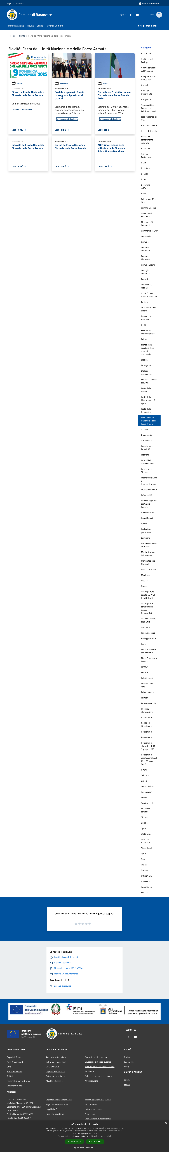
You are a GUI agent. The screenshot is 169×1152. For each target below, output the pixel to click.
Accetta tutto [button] (74, 1142)
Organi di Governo (15, 1057)
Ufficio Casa (146, 875)
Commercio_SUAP (149, 230)
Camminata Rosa (148, 207)
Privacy (144, 697)
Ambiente (89, 1071)
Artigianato (146, 99)
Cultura (144, 302)
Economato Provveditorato (147, 332)
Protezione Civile (148, 703)
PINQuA (144, 666)
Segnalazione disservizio (57, 1104)
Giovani (144, 429)
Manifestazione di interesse (149, 545)
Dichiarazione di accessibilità (98, 1118)
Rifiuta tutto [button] (95, 1141)
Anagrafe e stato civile (56, 1057)
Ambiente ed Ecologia (146, 60)
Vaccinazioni (146, 886)
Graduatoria (146, 435)
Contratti (145, 279)
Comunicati (62, 83)
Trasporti (145, 859)
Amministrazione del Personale (148, 69)
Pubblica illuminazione (147, 710)
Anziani (144, 85)
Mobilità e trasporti (54, 1080)
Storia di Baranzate (145, 841)
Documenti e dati (14, 1085)
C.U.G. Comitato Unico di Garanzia (149, 295)
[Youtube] (135, 14)
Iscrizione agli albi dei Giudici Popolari (149, 504)
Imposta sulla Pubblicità (147, 447)
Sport (143, 828)
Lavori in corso (147, 512)
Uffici (9, 1066)
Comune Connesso (145, 249)
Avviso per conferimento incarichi (147, 139)
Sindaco (144, 817)
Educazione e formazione (96, 1057)
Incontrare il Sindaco (146, 470)
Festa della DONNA (146, 390)
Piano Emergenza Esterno (149, 660)
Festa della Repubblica (146, 410)
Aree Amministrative (16, 1061)
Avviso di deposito (149, 131)
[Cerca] (159, 14)
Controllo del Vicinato (146, 286)
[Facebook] (129, 14)
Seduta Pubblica (148, 786)
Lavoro (144, 523)
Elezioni (144, 359)
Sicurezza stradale (145, 810)
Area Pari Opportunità (146, 92)
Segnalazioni (146, 791)
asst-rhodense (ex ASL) (149, 118)
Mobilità (144, 580)
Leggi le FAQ (51, 1109)
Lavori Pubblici (147, 518)
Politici (10, 1076)
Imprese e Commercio (55, 1071)
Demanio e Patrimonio (146, 318)
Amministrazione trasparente (98, 1099)
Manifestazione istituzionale (148, 553)
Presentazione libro (147, 685)
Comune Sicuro (148, 264)
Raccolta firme (147, 717)
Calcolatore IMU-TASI (148, 200)
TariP (143, 853)
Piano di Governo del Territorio (148, 651)
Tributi (144, 864)
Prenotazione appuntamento (59, 1099)
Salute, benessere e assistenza (98, 1076)
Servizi (144, 797)
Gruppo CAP (146, 440)
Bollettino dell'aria (145, 186)
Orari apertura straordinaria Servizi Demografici (147, 608)
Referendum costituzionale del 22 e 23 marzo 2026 (149, 759)
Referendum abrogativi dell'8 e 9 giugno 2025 (149, 746)
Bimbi (143, 179)
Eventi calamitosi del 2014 (149, 381)
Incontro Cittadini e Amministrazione (149, 481)
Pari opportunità (148, 638)
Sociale (144, 822)
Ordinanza (145, 627)
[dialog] (84, 1136)
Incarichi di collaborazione (147, 462)
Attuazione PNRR (149, 125)
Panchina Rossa (148, 632)
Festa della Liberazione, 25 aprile (148, 400)
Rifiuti (144, 769)
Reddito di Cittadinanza (146, 724)
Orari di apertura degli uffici (148, 620)
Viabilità (144, 892)
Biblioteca (145, 168)
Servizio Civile (147, 803)
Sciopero (145, 775)
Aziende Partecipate (146, 155)
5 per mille (146, 53)
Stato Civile (146, 833)
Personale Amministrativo (18, 1080)
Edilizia (144, 339)
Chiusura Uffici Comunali (147, 223)
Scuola (144, 780)
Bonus (144, 193)
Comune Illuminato (145, 257)
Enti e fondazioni (14, 1071)
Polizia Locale (147, 677)
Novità (22, 35)
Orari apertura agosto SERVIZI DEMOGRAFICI (148, 595)
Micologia (145, 575)
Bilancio (144, 173)
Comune (145, 241)
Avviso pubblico (148, 148)
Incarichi (145, 454)
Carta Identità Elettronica (147, 215)
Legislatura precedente (146, 531)
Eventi (127, 1084)
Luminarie (145, 537)
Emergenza (146, 365)
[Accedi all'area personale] (148, 3)
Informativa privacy (93, 1109)
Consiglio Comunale (145, 272)
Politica (144, 672)
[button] (84, 1147)
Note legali (90, 1113)
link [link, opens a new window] (110, 1136)
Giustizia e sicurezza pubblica (98, 1061)
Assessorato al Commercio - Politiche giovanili (149, 108)
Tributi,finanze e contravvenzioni (99, 1066)
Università (145, 881)
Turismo (144, 870)
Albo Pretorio (91, 1104)
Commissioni (146, 236)
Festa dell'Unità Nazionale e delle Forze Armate (148, 420)
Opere (144, 586)
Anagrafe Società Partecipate (148, 78)
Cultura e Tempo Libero (148, 309)
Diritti (143, 324)
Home (12, 35)
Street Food (146, 848)
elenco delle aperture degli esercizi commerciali (147, 349)
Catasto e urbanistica (55, 1076)
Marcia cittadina (148, 569)
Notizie (17, 83)
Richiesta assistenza (55, 1113)
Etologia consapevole (146, 372)
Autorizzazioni (91, 1080)
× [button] (166, 1123)
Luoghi (127, 1079)
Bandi (143, 162)
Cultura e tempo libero (56, 1061)
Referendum (146, 731)
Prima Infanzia (147, 692)
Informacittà (146, 495)
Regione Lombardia (15, 3)
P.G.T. (143, 643)
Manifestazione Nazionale (148, 562)
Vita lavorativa (52, 1066)
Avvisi (103, 83)
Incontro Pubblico (149, 489)
